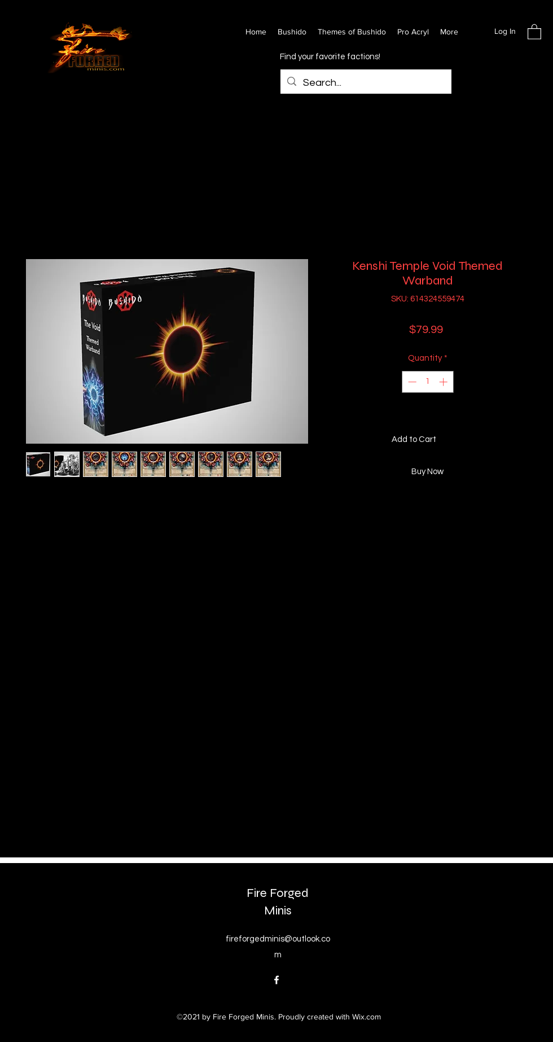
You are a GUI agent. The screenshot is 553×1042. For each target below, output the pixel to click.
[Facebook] (276, 980)
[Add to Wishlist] (516, 440)
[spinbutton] (427, 381)
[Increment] (444, 381)
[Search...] (365, 83)
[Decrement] (411, 381)
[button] (534, 31)
